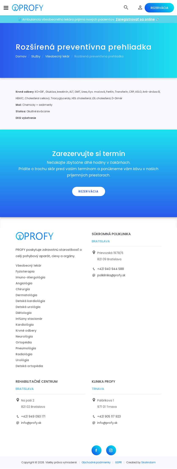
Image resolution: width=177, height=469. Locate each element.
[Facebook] (96, 450)
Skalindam (148, 462)
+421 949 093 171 (33, 417)
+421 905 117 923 (109, 417)
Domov (21, 56)
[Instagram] (111, 450)
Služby (35, 56)
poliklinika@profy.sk (111, 275)
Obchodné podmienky (96, 462)
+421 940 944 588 (110, 269)
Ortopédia (24, 342)
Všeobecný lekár (57, 56)
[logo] (31, 7)
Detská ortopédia (29, 366)
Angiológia (24, 283)
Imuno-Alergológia (30, 277)
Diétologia (24, 313)
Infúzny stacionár (29, 319)
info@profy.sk (31, 423)
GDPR (118, 462)
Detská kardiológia (30, 301)
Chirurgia (23, 289)
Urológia (22, 360)
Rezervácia (158, 8)
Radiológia (24, 354)
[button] (125, 8)
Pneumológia (26, 348)
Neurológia (24, 337)
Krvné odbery (26, 331)
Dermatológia (26, 295)
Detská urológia (28, 307)
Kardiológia (25, 325)
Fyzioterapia (25, 272)
